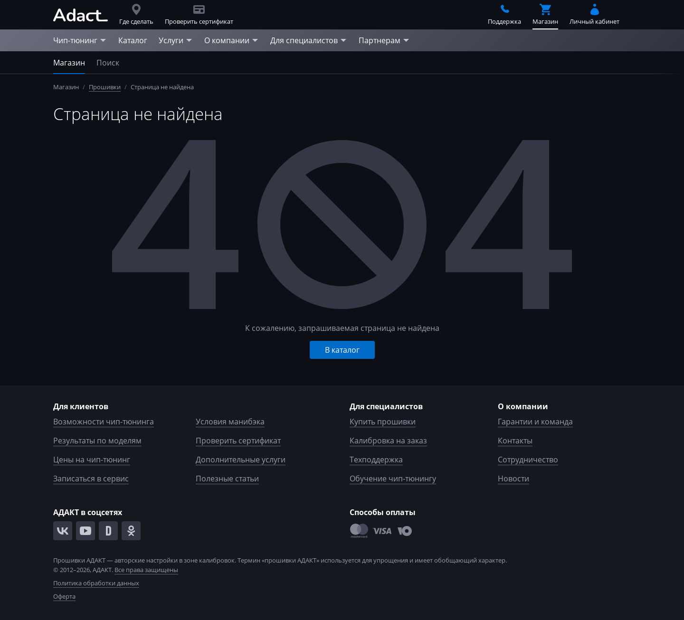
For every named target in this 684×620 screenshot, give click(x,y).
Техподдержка (376, 459)
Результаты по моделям (97, 440)
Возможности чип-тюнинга (103, 421)
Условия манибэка (230, 421)
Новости (513, 478)
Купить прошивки (383, 421)
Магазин (69, 62)
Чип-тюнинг (80, 40)
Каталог (132, 40)
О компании (231, 40)
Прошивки (105, 87)
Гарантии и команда (535, 421)
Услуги (176, 40)
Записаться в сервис (91, 478)
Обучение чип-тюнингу (393, 478)
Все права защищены (146, 569)
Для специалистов (308, 40)
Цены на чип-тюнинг (91, 459)
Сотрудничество (528, 459)
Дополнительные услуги (240, 459)
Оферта (64, 596)
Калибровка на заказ (388, 440)
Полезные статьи (227, 478)
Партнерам (384, 40)
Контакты (515, 440)
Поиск (107, 62)
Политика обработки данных (96, 583)
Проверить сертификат (238, 440)
